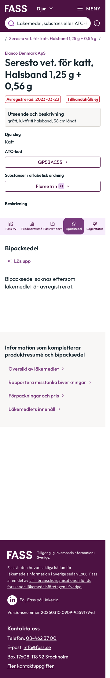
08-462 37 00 (41, 638)
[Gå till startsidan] (16, 8)
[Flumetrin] (53, 186)
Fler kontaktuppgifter (30, 666)
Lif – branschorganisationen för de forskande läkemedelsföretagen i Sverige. (49, 584)
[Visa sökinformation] (97, 23)
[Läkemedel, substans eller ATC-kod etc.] (52, 23)
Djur (46, 8)
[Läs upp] (19, 261)
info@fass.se (37, 647)
